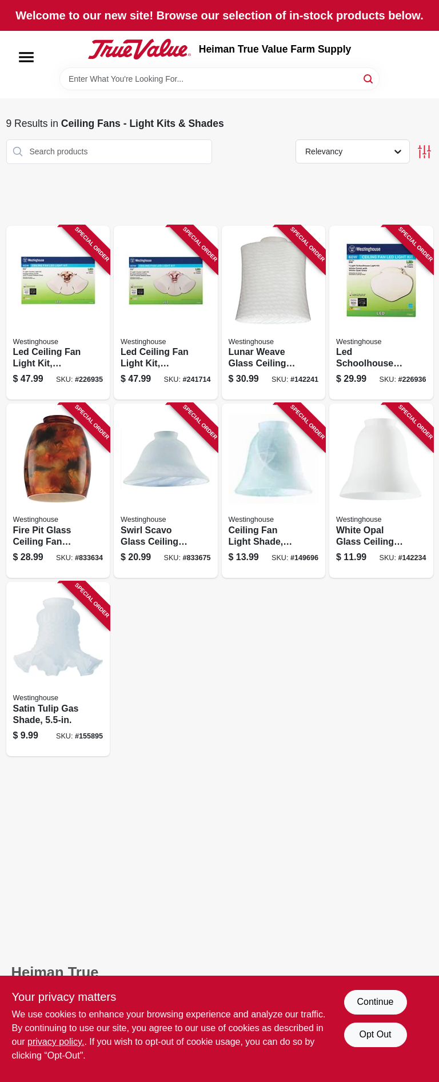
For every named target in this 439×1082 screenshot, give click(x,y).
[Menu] (26, 57)
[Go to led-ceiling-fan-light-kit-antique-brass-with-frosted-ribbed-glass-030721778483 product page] (58, 313)
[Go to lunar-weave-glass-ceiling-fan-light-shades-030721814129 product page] (274, 313)
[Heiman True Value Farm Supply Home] (139, 49)
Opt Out (375, 1034)
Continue (375, 1002)
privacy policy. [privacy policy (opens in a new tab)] (55, 1042)
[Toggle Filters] (424, 151)
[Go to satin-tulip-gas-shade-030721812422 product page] (58, 669)
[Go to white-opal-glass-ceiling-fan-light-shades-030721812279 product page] (381, 491)
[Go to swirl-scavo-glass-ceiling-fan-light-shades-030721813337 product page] (166, 491)
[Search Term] (219, 78)
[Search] (369, 78)
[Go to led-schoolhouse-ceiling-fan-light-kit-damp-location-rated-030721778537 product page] (381, 313)
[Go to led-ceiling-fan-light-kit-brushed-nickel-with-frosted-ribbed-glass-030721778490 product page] (166, 313)
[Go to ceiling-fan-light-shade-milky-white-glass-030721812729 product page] (274, 491)
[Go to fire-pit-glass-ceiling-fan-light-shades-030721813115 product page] (58, 491)
